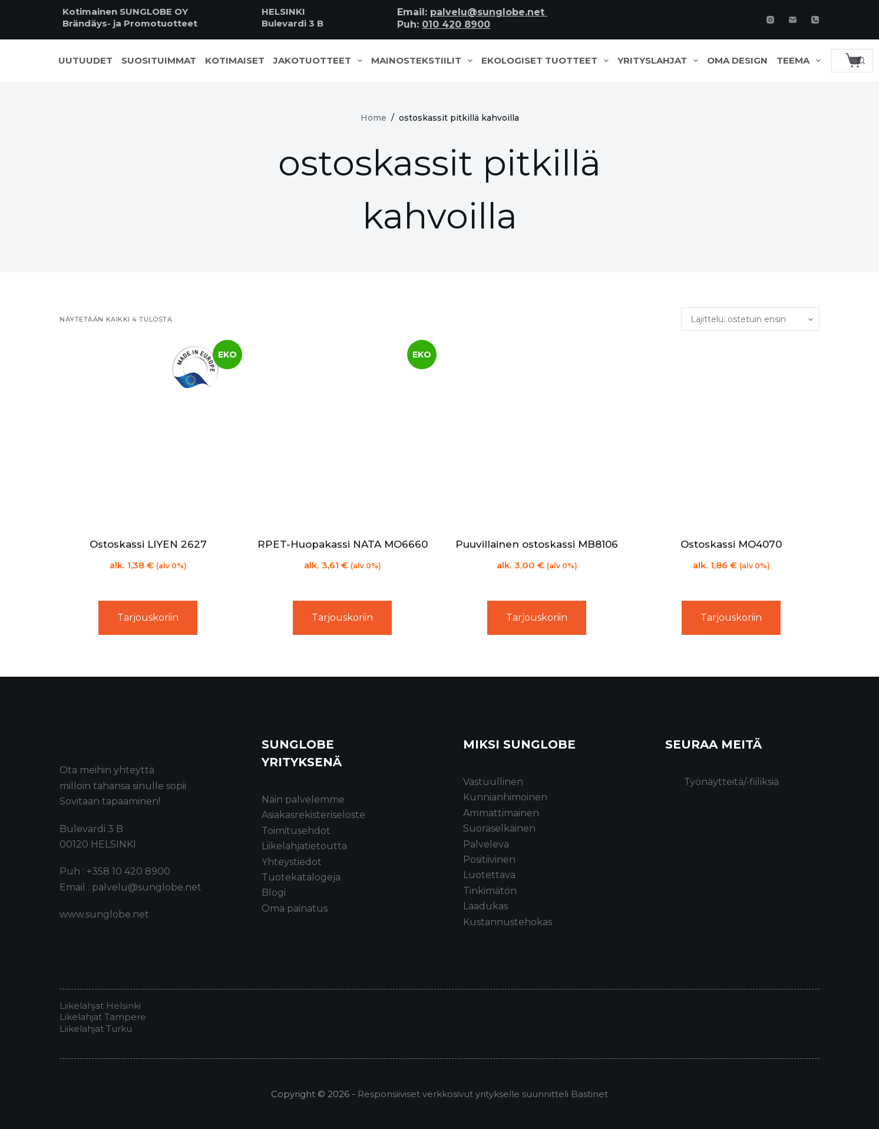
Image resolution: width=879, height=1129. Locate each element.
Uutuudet (85, 60)
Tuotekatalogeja (301, 877)
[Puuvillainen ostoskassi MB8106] (536, 434)
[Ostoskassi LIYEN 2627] (148, 434)
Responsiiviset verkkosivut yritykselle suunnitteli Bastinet (483, 1094)
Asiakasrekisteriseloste (313, 814)
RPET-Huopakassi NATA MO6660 (342, 544)
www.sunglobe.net (104, 914)
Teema (800, 60)
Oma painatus (295, 908)
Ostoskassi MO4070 (731, 544)
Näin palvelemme (303, 799)
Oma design (737, 60)
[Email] (793, 20)
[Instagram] (770, 20)
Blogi (274, 892)
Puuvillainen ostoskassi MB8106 (536, 544)
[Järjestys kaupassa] (750, 319)
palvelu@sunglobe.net (488, 12)
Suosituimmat (158, 60)
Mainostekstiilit (424, 60)
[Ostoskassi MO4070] (731, 434)
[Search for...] (840, 60)
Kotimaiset (235, 60)
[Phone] (815, 20)
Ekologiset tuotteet (547, 60)
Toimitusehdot (296, 830)
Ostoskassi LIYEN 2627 (148, 544)
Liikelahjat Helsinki (100, 1005)
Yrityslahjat (660, 60)
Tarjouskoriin (148, 617)
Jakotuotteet (320, 60)
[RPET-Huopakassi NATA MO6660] (342, 434)
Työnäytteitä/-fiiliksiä (731, 781)
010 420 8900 (456, 24)
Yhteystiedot (292, 862)
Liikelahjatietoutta (304, 846)
